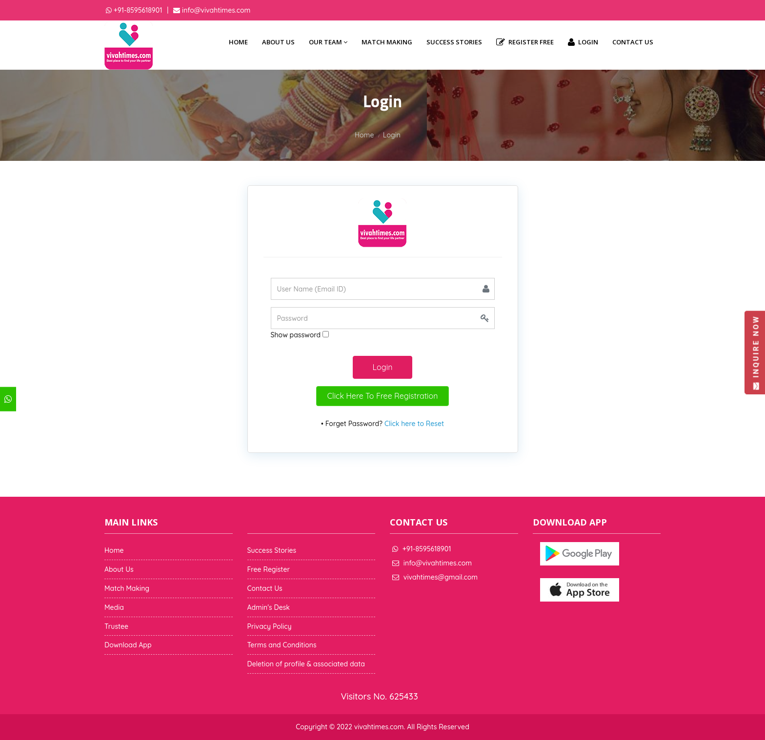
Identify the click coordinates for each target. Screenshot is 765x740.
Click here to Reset (414, 423)
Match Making (387, 42)
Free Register (268, 569)
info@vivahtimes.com (215, 10)
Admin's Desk (268, 607)
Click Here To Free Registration (382, 396)
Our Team (328, 42)
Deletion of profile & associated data (306, 664)
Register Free (525, 42)
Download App (128, 645)
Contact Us (632, 42)
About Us (278, 42)
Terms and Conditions (282, 645)
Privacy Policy (269, 626)
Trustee (116, 626)
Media (114, 607)
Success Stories (454, 42)
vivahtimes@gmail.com (440, 577)
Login (583, 42)
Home (238, 42)
